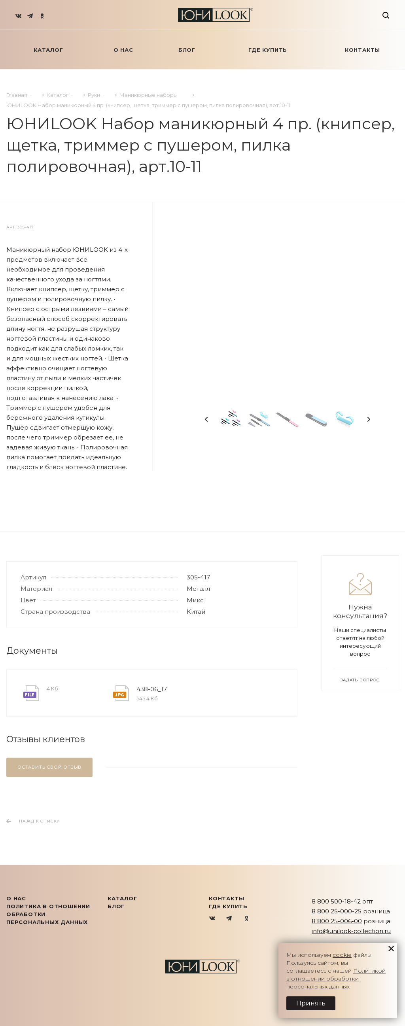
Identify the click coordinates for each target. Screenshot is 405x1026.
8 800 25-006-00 (337, 921)
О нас (16, 898)
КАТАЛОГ (122, 898)
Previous (206, 419)
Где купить (228, 906)
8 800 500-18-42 (336, 901)
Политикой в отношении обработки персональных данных (336, 978)
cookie (342, 954)
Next (369, 419)
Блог (116, 906)
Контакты (226, 898)
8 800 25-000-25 (336, 911)
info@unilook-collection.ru (351, 931)
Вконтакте (212, 918)
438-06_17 (151, 689)
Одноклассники (246, 918)
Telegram (229, 918)
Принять (311, 1003)
